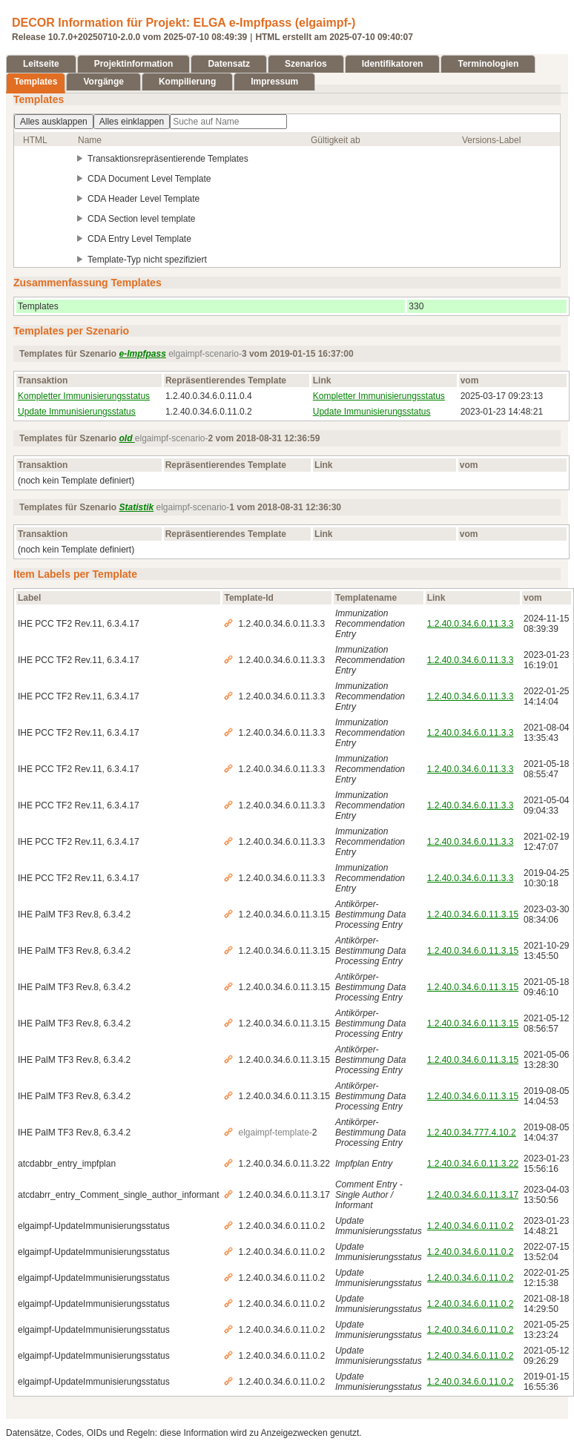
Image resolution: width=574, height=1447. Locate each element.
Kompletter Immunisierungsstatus (84, 396)
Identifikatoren (392, 64)
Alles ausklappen (54, 121)
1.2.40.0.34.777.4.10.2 (471, 1132)
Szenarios (306, 64)
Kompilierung (187, 81)
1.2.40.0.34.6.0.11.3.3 (470, 624)
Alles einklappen (131, 121)
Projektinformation (134, 64)
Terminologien (488, 64)
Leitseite (41, 64)
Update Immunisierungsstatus (77, 411)
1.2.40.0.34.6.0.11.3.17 (472, 1195)
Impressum (274, 81)
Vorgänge (103, 81)
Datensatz (229, 64)
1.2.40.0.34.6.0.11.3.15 (472, 914)
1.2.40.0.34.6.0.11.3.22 (472, 1163)
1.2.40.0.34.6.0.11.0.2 (470, 1226)
